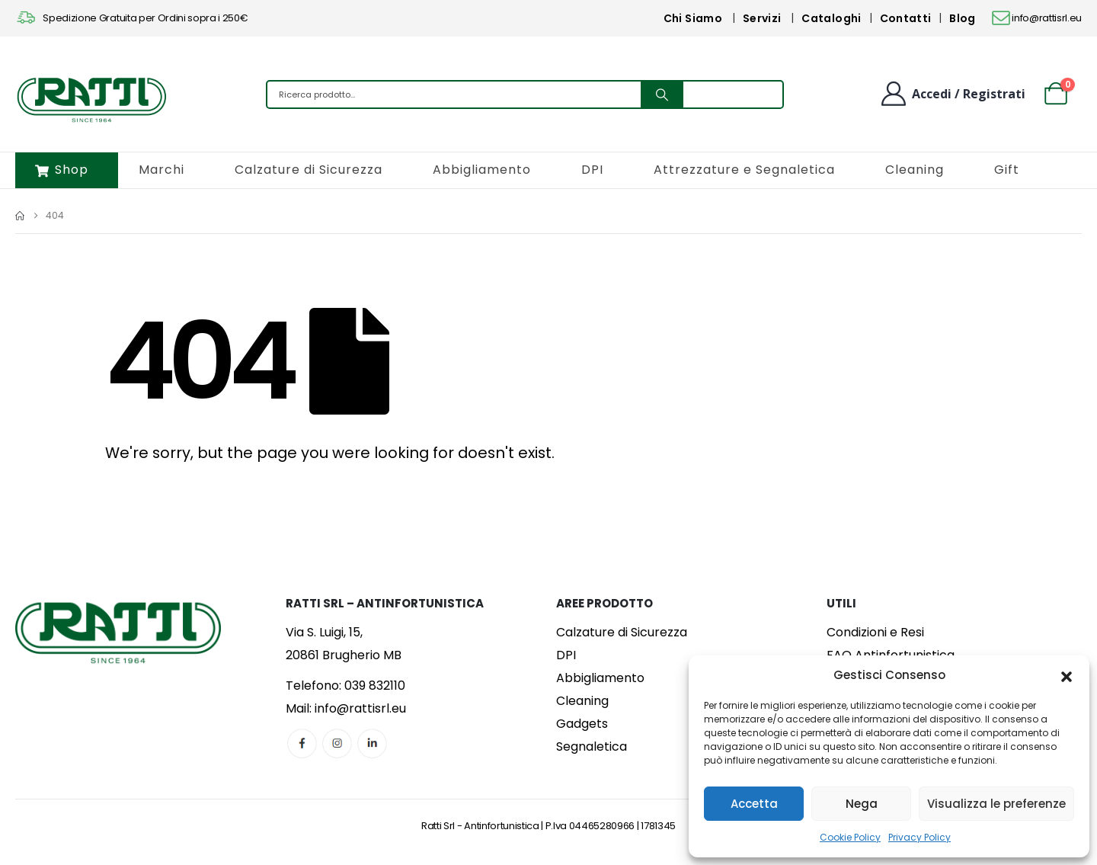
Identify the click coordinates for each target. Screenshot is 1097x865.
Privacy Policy (919, 837)
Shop (61, 169)
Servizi (762, 18)
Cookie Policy (850, 837)
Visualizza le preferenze (996, 804)
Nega (862, 804)
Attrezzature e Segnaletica (744, 169)
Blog (962, 18)
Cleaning (914, 169)
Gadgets (582, 723)
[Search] (662, 94)
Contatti (906, 18)
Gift (1006, 169)
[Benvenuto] (952, 94)
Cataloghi (831, 18)
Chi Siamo (693, 18)
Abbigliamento (482, 169)
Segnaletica (591, 746)
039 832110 (374, 685)
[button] (1066, 675)
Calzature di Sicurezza (308, 169)
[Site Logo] (91, 98)
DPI (592, 169)
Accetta (754, 804)
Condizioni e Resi (875, 632)
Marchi (161, 169)
